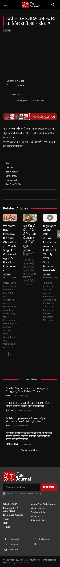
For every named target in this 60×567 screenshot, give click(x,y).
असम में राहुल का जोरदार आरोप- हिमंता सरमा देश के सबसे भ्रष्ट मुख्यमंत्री (29, 404)
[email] (21, 487)
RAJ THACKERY (13, 184)
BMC (8, 176)
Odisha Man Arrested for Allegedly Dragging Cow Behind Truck (27, 389)
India (8, 395)
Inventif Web (22, 562)
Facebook (14, 539)
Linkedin (14, 544)
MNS (14, 176)
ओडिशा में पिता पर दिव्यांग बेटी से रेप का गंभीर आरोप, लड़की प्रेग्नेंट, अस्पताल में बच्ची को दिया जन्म (29, 436)
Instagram (44, 539)
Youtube (14, 549)
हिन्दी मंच (10, 411)
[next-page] (10, 354)
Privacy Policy (35, 493)
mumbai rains (12, 180)
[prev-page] (5, 354)
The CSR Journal (20, 83)
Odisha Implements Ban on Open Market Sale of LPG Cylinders (26, 419)
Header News (12, 444)
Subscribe (48, 487)
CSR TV (7, 30)
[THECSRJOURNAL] (31, 4)
